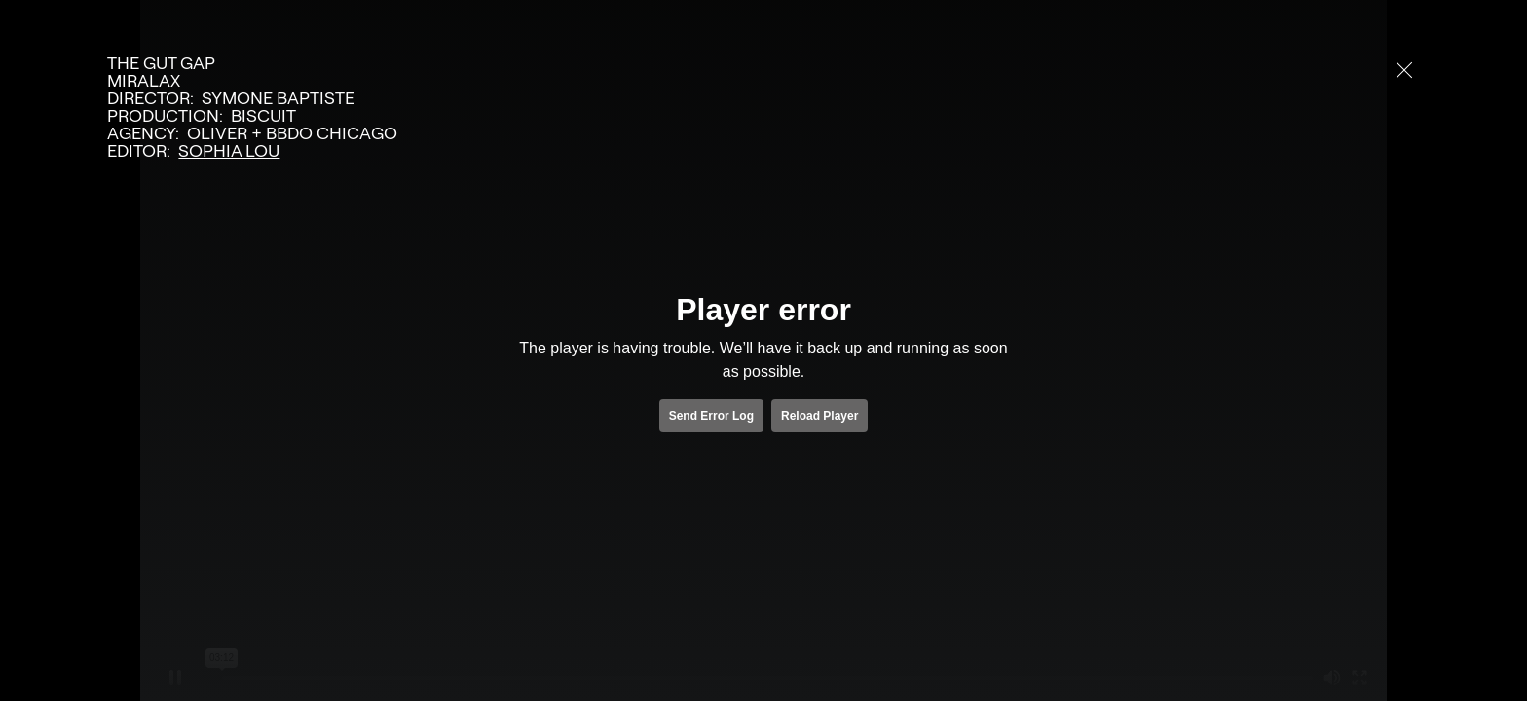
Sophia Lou (228, 151)
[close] (1404, 70)
